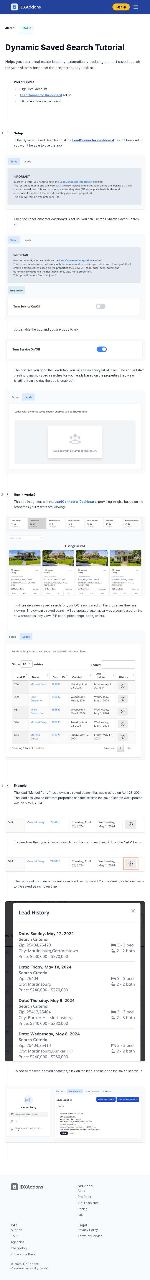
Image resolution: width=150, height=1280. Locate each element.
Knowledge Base (23, 1254)
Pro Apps (84, 1197)
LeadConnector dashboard (93, 140)
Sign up (121, 6)
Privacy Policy (88, 1230)
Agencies (17, 1242)
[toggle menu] (135, 6)
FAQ (81, 1215)
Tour (14, 1236)
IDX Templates (88, 1203)
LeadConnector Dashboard (41, 95)
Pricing (82, 1209)
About (10, 28)
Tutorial (26, 28)
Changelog (19, 1248)
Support (16, 1230)
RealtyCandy (39, 1268)
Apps (81, 1190)
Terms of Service (90, 1236)
